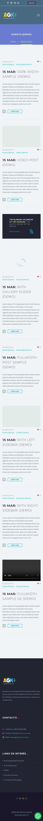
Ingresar (32, 3)
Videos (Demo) (22, 152)
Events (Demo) (8, 64)
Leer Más (15, 111)
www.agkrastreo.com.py (19, 737)
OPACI (6, 770)
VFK (27, 815)
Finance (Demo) (22, 279)
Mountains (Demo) (23, 498)
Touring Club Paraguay (13, 780)
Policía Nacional (10, 765)
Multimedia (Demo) (24, 64)
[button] (38, 816)
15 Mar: (16, 291)
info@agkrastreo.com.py (20, 733)
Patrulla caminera (11, 775)
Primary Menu (38, 15)
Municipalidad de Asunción (14, 761)
